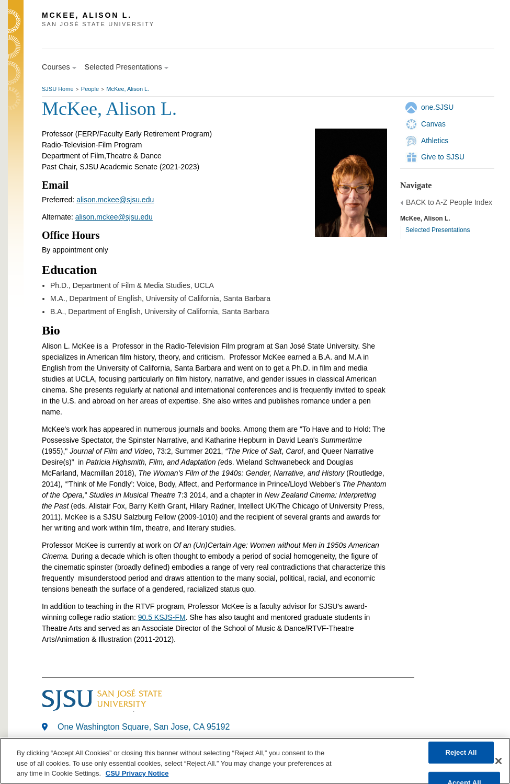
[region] (255, 760)
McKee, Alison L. (127, 89)
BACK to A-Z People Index (449, 202)
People (90, 89)
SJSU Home (58, 89)
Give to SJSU (442, 157)
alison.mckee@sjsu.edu (115, 199)
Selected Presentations (437, 230)
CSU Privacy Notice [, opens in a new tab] (137, 773)
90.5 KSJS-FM (162, 617)
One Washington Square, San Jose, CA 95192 (144, 726)
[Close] (498, 761)
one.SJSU (437, 107)
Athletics (434, 140)
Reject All (461, 752)
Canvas (433, 124)
